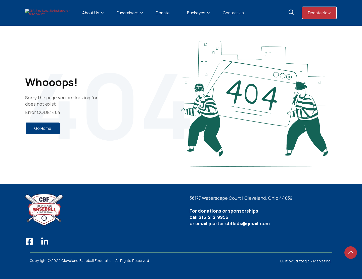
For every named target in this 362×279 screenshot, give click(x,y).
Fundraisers (128, 18)
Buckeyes (196, 18)
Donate (163, 18)
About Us (90, 18)
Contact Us (233, 18)
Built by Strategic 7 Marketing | (306, 270)
